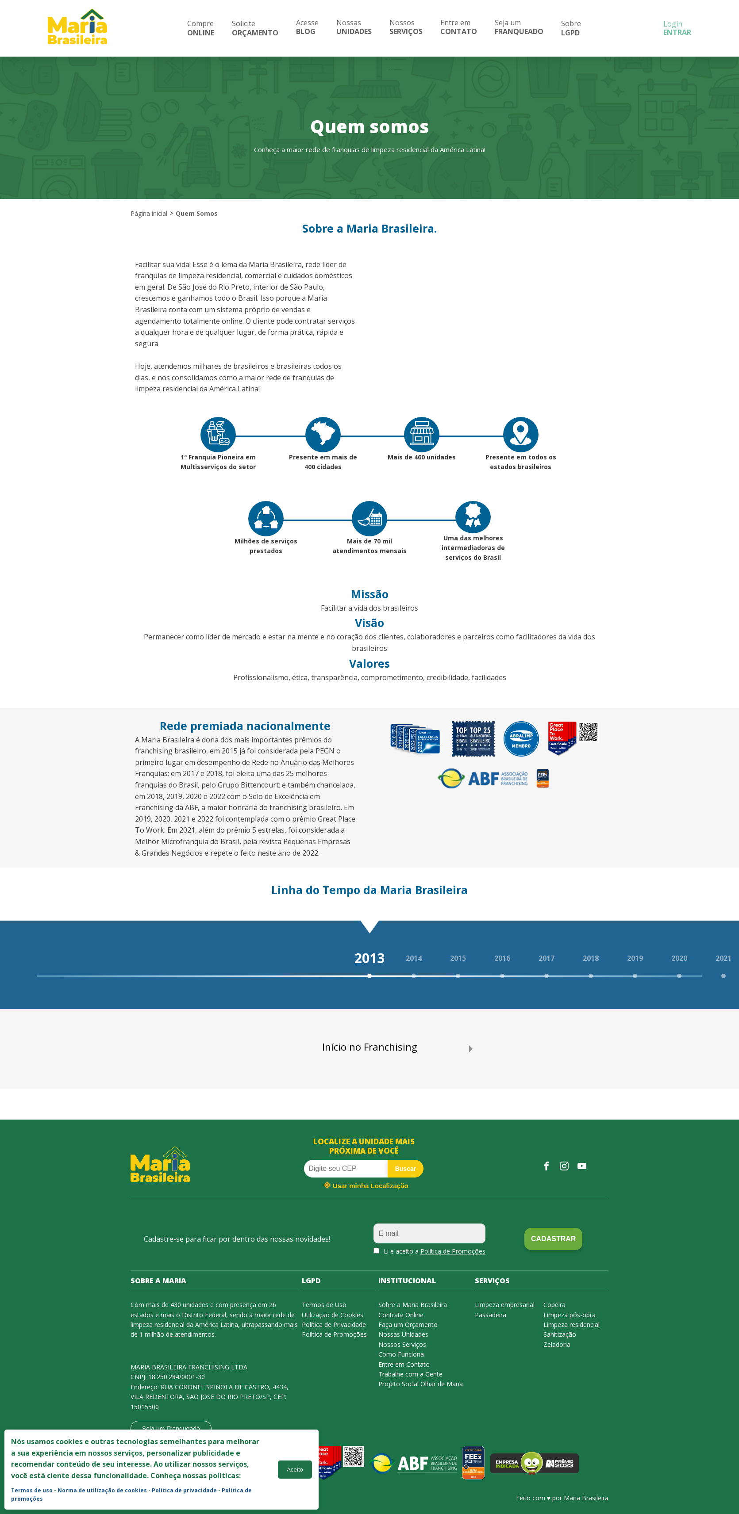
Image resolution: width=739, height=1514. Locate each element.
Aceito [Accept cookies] (295, 1469)
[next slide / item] (471, 1049)
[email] (429, 1233)
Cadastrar (553, 1239)
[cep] (346, 1169)
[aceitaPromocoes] (376, 1251)
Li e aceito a (434, 1251)
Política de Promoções (452, 1251)
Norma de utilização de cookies (102, 1490)
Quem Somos (197, 213)
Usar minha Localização (366, 1185)
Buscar (405, 1168)
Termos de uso (32, 1490)
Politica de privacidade (184, 1490)
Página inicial (149, 213)
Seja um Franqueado (171, 1428)
